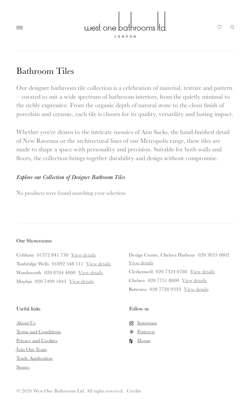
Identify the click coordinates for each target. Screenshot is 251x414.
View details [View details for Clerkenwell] (202, 271)
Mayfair (24, 281)
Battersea (138, 289)
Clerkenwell (141, 271)
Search (232, 27)
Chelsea (137, 280)
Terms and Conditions (38, 331)
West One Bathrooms (125, 24)
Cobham (25, 254)
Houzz (143, 340)
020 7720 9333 (165, 289)
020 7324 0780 (171, 271)
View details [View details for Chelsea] (194, 280)
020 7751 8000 (163, 280)
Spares (22, 366)
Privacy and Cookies (37, 340)
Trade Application (34, 358)
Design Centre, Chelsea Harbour (162, 254)
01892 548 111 (67, 263)
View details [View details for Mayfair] (81, 281)
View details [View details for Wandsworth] (90, 272)
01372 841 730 (52, 254)
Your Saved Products (219, 28)
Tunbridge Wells (32, 263)
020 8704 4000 (59, 272)
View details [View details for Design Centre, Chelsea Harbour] (141, 262)
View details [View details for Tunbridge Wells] (98, 263)
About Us (26, 322)
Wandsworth (28, 272)
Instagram (147, 322)
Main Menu (21, 27)
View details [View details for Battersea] (196, 289)
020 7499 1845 (50, 281)
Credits (134, 390)
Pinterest (146, 331)
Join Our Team (31, 349)
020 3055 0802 (213, 254)
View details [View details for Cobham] (83, 254)
